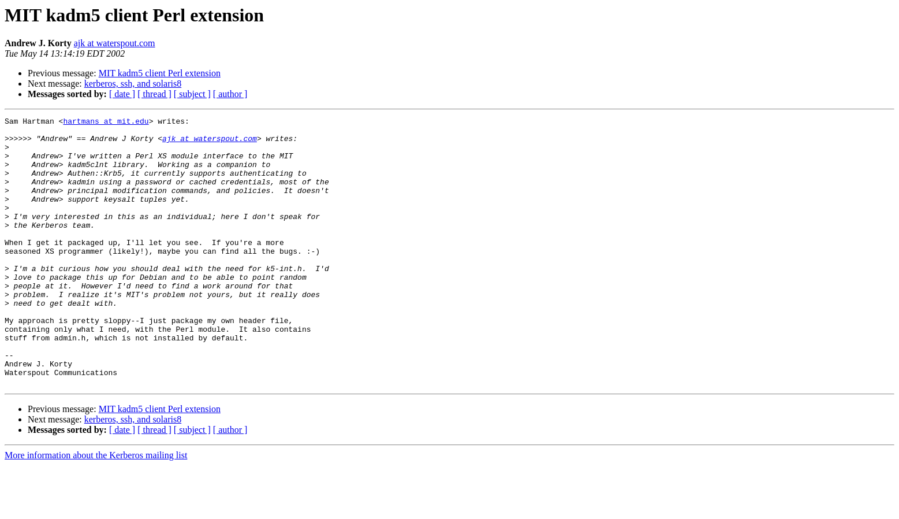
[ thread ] (154, 94)
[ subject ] (192, 94)
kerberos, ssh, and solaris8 (132, 83)
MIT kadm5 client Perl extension (160, 73)
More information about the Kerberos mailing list (96, 509)
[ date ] (122, 94)
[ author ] (230, 94)
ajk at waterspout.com (114, 43)
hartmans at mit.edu (105, 122)
